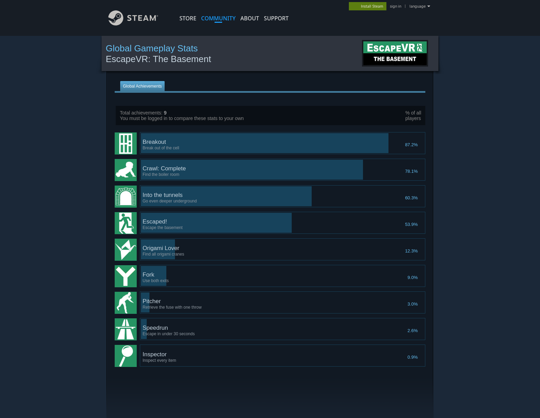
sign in (395, 6)
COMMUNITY (218, 18)
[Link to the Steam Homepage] (138, 24)
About (249, 18)
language (417, 6)
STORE (187, 18)
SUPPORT (276, 18)
